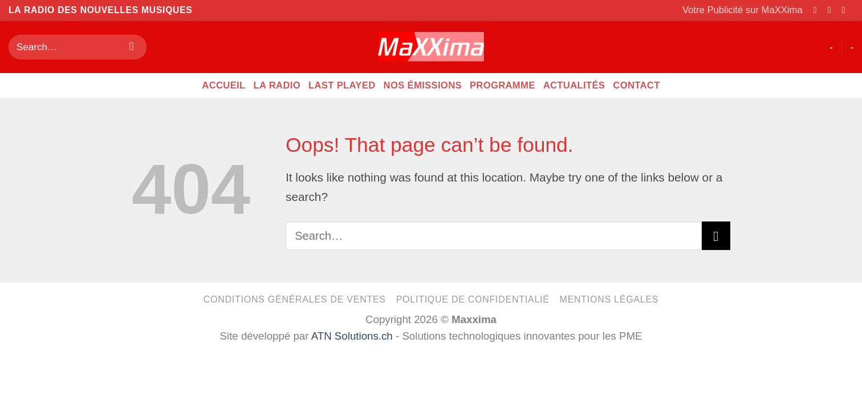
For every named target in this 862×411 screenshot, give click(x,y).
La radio (277, 85)
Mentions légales (609, 299)
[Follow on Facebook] (818, 10)
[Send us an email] (846, 10)
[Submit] (131, 47)
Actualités (574, 85)
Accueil (223, 85)
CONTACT (636, 85)
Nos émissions (423, 85)
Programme (502, 85)
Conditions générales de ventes (295, 299)
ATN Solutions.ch (352, 336)
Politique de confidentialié (473, 299)
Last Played (342, 85)
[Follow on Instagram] (832, 10)
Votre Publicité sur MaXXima (742, 10)
